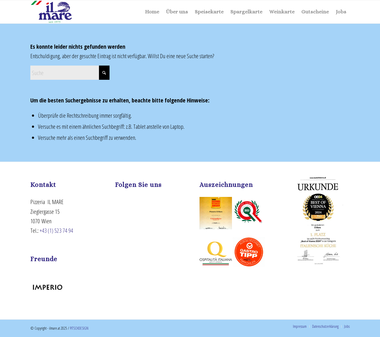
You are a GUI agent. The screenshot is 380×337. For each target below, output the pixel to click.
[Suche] (70, 73)
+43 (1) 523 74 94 (56, 230)
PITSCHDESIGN (79, 328)
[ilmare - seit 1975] (51, 11)
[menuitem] (152, 11)
